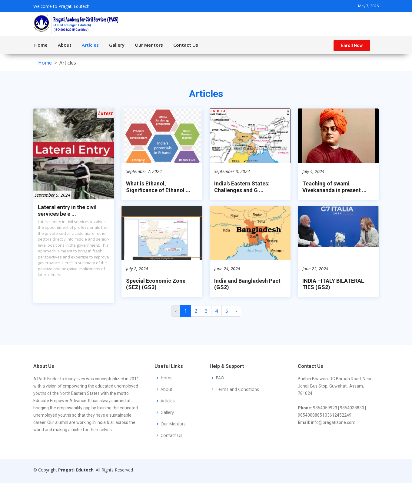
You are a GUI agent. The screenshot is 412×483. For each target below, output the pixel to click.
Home (41, 45)
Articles (90, 45)
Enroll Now (352, 45)
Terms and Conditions (237, 389)
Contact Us (185, 45)
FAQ (220, 378)
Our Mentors (149, 45)
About (64, 45)
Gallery (117, 45)
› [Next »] (236, 313)
